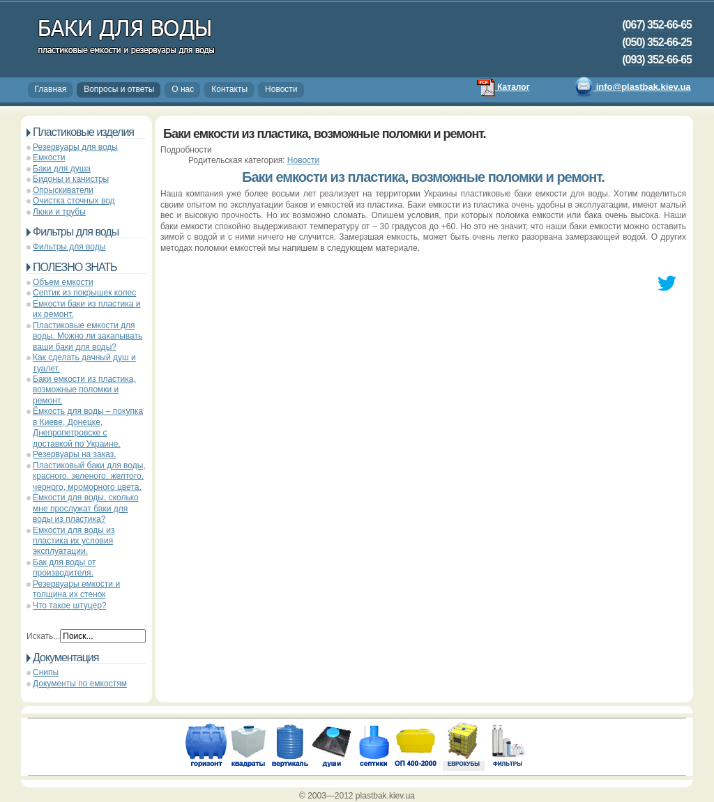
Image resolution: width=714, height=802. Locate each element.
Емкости (49, 157)
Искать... (43, 636)
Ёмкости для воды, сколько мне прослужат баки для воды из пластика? (86, 508)
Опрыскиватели (63, 190)
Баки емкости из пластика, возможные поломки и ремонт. (84, 390)
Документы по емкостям (80, 683)
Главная (51, 89)
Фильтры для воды (69, 247)
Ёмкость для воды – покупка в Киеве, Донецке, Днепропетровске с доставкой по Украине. (88, 427)
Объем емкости (63, 282)
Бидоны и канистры (71, 179)
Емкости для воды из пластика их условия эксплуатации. (74, 541)
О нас (183, 89)
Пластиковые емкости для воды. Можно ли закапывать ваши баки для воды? (87, 336)
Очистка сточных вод (74, 201)
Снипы (46, 672)
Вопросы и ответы (119, 89)
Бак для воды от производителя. (64, 567)
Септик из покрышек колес (84, 293)
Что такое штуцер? (70, 605)
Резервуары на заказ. (74, 454)
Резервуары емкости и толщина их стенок (76, 589)
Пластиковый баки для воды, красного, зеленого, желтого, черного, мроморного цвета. (89, 476)
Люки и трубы (59, 212)
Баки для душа (62, 168)
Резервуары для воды (75, 147)
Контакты (229, 89)
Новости (281, 89)
